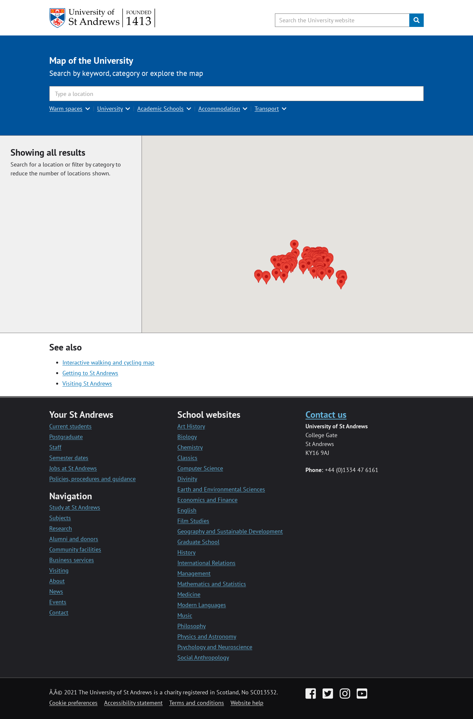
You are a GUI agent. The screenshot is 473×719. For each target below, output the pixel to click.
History (186, 552)
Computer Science (200, 468)
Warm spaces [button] (65, 108)
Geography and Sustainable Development (230, 531)
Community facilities (75, 549)
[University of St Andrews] (102, 18)
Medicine (188, 594)
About (57, 581)
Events (57, 602)
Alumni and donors (73, 539)
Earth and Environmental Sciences (221, 489)
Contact (58, 612)
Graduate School (198, 542)
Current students (70, 426)
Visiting (59, 570)
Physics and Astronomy (206, 636)
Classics (187, 457)
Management (194, 573)
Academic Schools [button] (160, 108)
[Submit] (416, 20)
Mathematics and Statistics (211, 584)
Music (184, 615)
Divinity (187, 479)
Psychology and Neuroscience (214, 647)
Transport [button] (267, 108)
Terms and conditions (196, 703)
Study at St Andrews (74, 507)
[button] (341, 283)
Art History (191, 426)
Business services (71, 560)
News (56, 591)
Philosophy (191, 626)
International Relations (206, 563)
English (186, 510)
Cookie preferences (73, 703)
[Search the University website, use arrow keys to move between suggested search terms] (342, 20)
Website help (247, 703)
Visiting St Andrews (87, 383)
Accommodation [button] (219, 108)
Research (60, 528)
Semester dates (68, 457)
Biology (187, 436)
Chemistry (190, 447)
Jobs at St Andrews (73, 468)
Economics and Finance (207, 500)
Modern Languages (201, 605)
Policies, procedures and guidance (92, 479)
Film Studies (193, 521)
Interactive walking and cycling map (108, 362)
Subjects (60, 518)
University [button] (110, 108)
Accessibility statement (133, 703)
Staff (55, 447)
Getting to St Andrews (90, 373)
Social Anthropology (203, 657)
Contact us (326, 414)
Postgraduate (66, 436)
